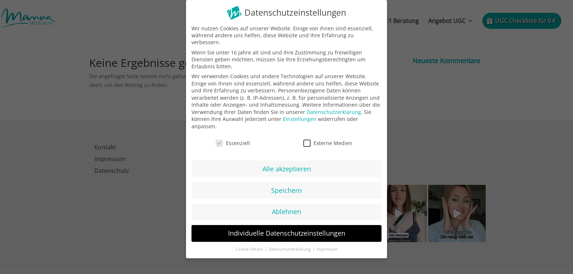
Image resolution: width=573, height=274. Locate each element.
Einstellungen (299, 117)
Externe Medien (327, 140)
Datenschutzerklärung (334, 109)
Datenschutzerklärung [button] (290, 247)
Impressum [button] (327, 247)
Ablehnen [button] (286, 209)
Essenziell (233, 140)
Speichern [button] (286, 188)
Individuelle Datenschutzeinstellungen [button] (286, 231)
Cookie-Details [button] (249, 247)
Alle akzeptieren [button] (286, 166)
